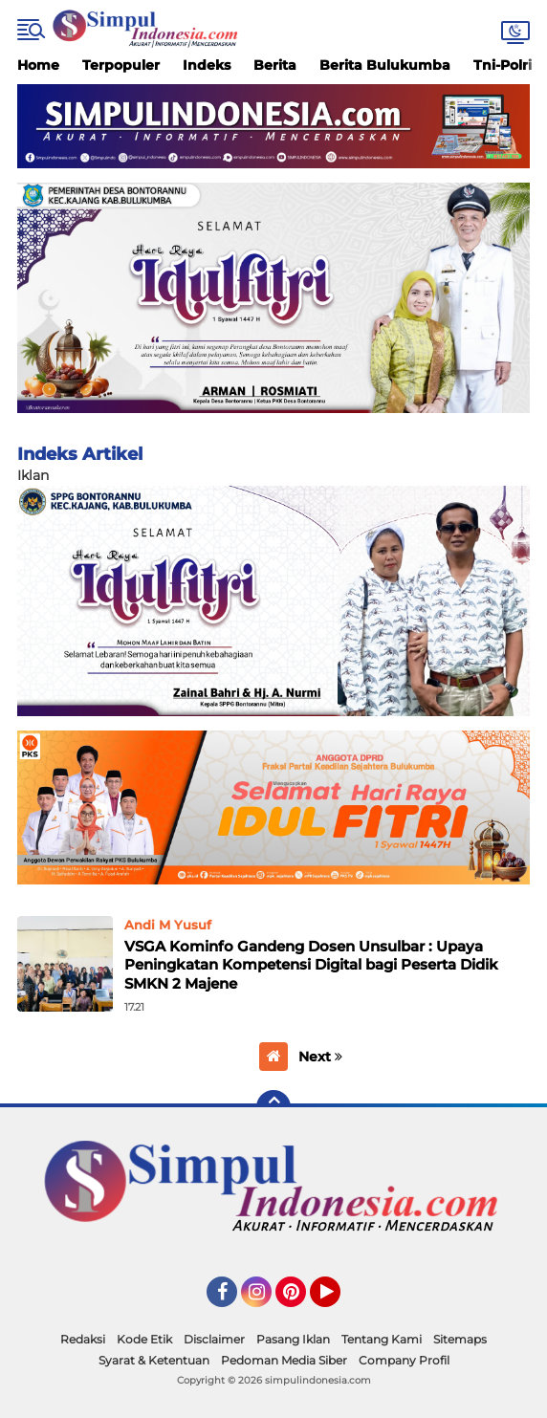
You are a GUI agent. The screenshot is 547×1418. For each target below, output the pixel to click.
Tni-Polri (502, 65)
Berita (274, 65)
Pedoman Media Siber (284, 1360)
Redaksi (82, 1339)
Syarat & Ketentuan (153, 1360)
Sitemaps (460, 1339)
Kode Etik (144, 1339)
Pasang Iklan (293, 1339)
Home (38, 65)
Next (320, 1056)
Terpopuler (121, 65)
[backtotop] (273, 1107)
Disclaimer (214, 1339)
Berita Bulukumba (384, 65)
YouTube (338, 1300)
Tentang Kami (381, 1339)
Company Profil (404, 1360)
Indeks (206, 65)
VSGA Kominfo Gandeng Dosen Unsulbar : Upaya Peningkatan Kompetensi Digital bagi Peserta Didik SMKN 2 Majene (311, 965)
